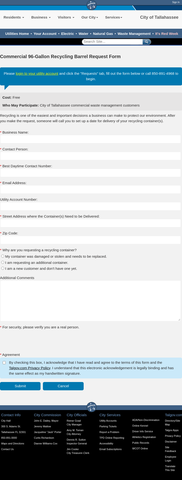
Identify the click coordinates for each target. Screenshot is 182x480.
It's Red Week (166, 34)
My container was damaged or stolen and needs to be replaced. (56, 256)
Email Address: (13, 183)
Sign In (176, 2)
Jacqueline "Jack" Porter (47, 432)
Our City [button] (90, 17)
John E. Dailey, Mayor (46, 420)
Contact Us (7, 449)
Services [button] (114, 17)
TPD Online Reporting (112, 437)
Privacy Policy (173, 435)
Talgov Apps (171, 430)
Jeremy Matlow (42, 426)
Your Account (45, 34)
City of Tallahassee (159, 17)
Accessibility (106, 443)
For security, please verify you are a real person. (39, 327)
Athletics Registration (144, 437)
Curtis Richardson (44, 437)
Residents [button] (14, 17)
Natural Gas (103, 34)
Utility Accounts (108, 420)
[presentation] (36, 339)
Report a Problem (109, 432)
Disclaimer (171, 441)
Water (83, 34)
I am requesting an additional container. (36, 263)
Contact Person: (14, 149)
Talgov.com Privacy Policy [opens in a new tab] (29, 368)
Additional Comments (17, 278)
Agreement (10, 355)
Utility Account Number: (18, 199)
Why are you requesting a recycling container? (38, 250)
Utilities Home (17, 34)
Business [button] (41, 17)
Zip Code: (9, 233)
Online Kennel (140, 425)
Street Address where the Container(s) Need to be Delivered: (50, 216)
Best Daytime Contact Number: (26, 166)
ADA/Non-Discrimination (145, 420)
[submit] (145, 42)
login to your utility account (37, 73)
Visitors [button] (66, 17)
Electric (67, 34)
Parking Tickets (108, 426)
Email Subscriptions (111, 449)
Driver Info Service (142, 431)
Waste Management (134, 34)
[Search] (110, 41)
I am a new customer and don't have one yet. (41, 268)
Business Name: (14, 132)
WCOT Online (140, 448)
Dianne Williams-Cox (45, 443)
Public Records (140, 442)
